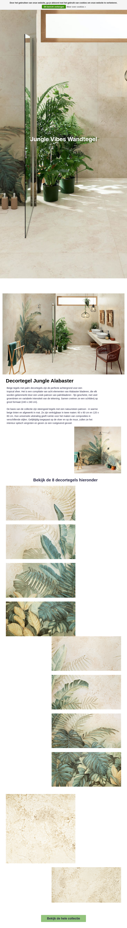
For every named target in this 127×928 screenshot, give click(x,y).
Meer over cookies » (76, 7)
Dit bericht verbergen (54, 7)
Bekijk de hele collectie (63, 918)
